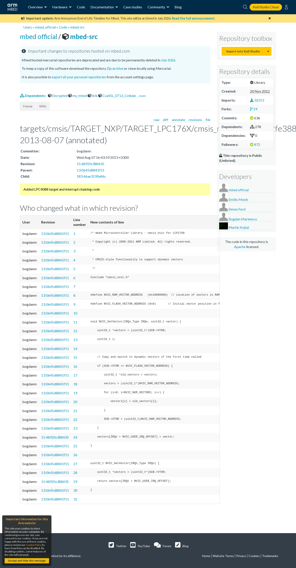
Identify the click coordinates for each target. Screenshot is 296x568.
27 (75, 464)
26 (75, 455)
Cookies (254, 556)
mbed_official (45, 27)
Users (27, 27)
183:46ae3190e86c (91, 176)
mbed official (39, 36)
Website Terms (223, 556)
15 (75, 357)
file (208, 120)
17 (75, 375)
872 (255, 144)
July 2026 (168, 60)
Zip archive (115, 68)
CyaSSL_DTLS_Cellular (117, 95)
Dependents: (33, 95)
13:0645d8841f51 (90, 170)
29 (75, 481)
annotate (178, 120)
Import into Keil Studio (243, 51)
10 (75, 313)
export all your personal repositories (79, 77)
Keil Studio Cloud (266, 7)
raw (156, 120)
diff (165, 120)
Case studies (132, 7)
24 (75, 437)
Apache (239, 247)
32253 (257, 100)
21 (75, 411)
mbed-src (77, 27)
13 (75, 340)
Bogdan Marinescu (243, 219)
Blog (178, 7)
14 (75, 349)
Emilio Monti (238, 199)
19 (75, 393)
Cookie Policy (34, 545)
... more (141, 96)
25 (75, 446)
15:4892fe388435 (90, 164)
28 (75, 472)
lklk (93, 95)
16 (75, 366)
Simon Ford (237, 209)
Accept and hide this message (27, 560)
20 (75, 402)
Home (27, 106)
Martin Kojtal (239, 227)
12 (75, 331)
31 (75, 499)
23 (75, 428)
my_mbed (78, 95)
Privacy (241, 556)
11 (75, 322)
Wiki (42, 106)
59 (253, 109)
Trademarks (270, 556)
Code (81, 7)
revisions (195, 120)
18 (75, 384)
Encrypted (58, 95)
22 (75, 419)
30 (75, 490)
